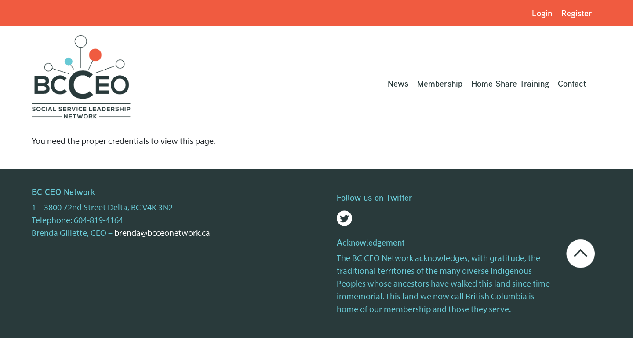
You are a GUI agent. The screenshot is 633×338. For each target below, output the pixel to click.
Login (542, 13)
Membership (439, 83)
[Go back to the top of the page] (580, 252)
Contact (572, 83)
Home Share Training (510, 83)
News (398, 83)
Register (576, 13)
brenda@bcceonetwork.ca (162, 232)
